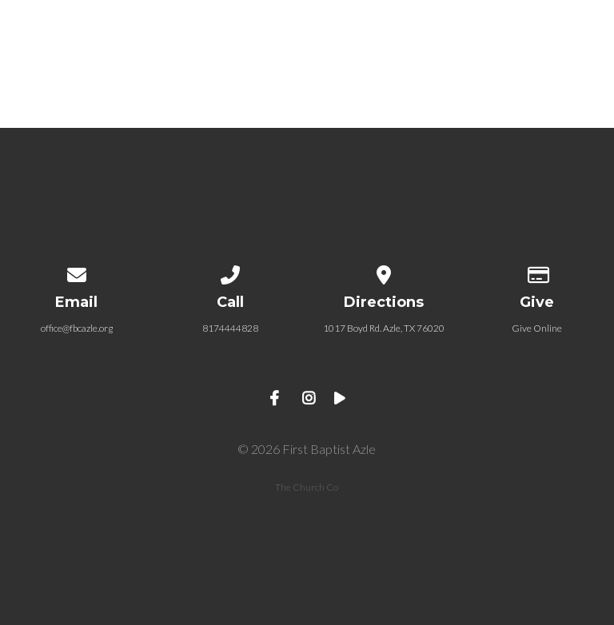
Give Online (537, 328)
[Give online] (537, 272)
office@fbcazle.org (77, 328)
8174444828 (230, 328)
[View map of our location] (383, 272)
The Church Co (306, 487)
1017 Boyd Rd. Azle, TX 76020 (384, 328)
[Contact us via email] (76, 272)
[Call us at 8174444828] (230, 272)
